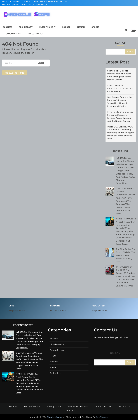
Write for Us (27, 5)
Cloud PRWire (13, 34)
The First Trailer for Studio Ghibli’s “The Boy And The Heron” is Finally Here (125, 255)
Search (120, 43)
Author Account (10, 5)
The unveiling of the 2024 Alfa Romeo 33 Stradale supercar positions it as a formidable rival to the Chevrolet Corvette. (125, 276)
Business (7, 27)
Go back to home (14, 73)
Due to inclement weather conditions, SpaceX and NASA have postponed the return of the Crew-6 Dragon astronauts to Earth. (125, 201)
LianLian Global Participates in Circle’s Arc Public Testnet (120, 88)
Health (81, 27)
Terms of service (21, 2)
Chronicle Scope (54, 417)
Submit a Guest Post (58, 2)
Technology (25, 27)
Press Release (35, 34)
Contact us (41, 5)
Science (66, 27)
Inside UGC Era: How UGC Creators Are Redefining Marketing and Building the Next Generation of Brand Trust (120, 133)
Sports (95, 27)
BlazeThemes (101, 417)
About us (6, 2)
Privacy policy (39, 2)
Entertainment (47, 27)
